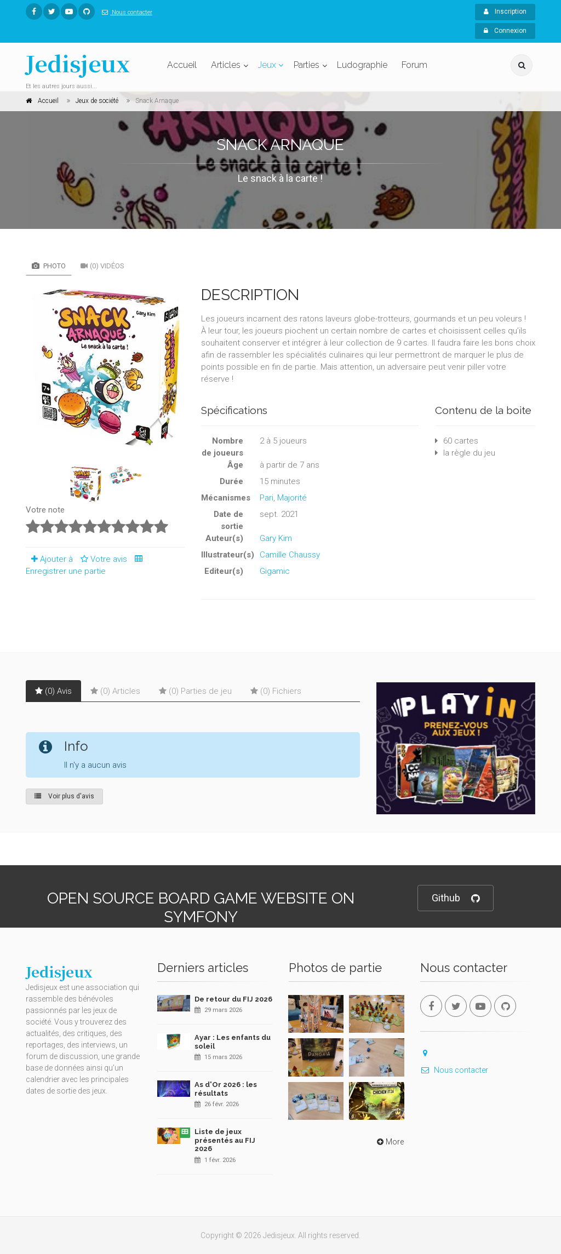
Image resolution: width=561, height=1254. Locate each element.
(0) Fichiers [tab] (275, 691)
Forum (414, 65)
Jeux (267, 65)
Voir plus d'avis (64, 796)
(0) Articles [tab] (115, 691)
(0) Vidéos (102, 266)
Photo (49, 266)
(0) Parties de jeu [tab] (195, 691)
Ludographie (362, 65)
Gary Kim (276, 538)
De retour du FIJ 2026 (233, 999)
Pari (266, 498)
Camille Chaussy (290, 555)
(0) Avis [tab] (53, 691)
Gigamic (275, 571)
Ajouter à (49, 559)
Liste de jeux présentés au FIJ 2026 (224, 1140)
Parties (306, 65)
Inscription (505, 11)
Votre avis (102, 559)
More (389, 1141)
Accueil (182, 65)
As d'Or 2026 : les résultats (225, 1088)
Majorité (292, 498)
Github (455, 898)
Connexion (505, 30)
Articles (226, 65)
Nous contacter (125, 12)
